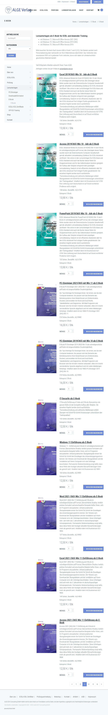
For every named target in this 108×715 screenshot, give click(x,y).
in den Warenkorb (94, 135)
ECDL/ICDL (44, 10)
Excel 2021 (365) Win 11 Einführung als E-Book (81, 558)
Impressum (65, 2)
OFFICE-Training (20, 110)
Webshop (57, 697)
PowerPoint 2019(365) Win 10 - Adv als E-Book (81, 213)
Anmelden (97, 2)
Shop (81, 10)
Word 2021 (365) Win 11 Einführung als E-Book (81, 496)
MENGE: (62, 134)
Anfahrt (75, 697)
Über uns (33, 10)
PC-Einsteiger (13, 92)
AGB (59, 2)
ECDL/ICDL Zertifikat (26, 697)
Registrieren (83, 2)
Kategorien (12, 45)
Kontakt (90, 10)
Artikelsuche (13, 34)
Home (74, 22)
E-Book (72, 2)
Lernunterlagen (69, 10)
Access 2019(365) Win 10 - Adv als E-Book (79, 144)
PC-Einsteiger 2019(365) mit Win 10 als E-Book (81, 341)
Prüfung (55, 10)
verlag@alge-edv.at (66, 69)
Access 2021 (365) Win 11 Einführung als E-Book (80, 621)
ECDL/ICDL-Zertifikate (20, 106)
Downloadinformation (16, 96)
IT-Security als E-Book (70, 398)
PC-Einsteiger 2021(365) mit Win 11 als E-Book (81, 283)
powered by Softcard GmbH (9, 708)
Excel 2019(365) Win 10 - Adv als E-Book (78, 74)
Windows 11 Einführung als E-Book (76, 442)
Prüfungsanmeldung (44, 697)
